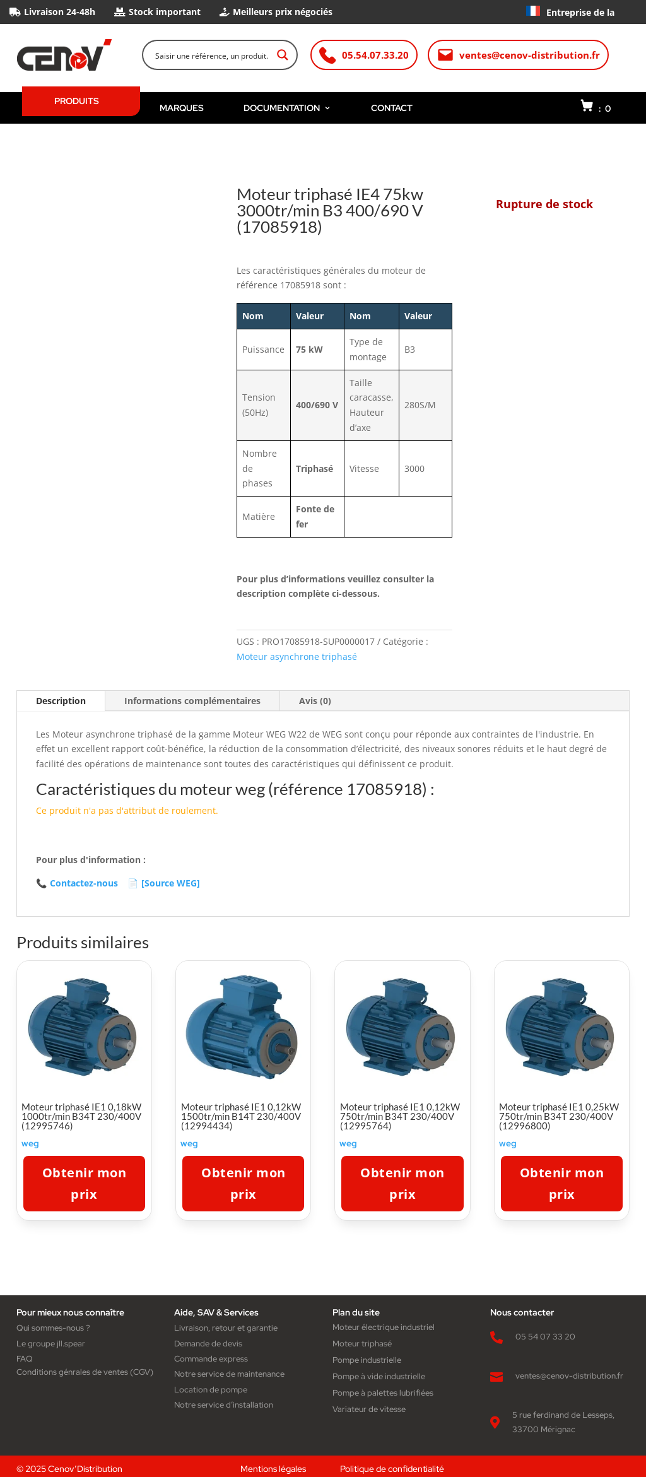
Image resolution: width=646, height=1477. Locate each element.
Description (61, 701)
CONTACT (392, 108)
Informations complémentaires (192, 701)
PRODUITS (76, 101)
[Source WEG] (163, 883)
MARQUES (182, 108)
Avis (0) (315, 701)
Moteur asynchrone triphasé (297, 656)
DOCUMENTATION (287, 108)
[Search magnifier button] (282, 55)
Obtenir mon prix (84, 1183)
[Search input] (211, 54)
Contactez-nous (77, 883)
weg (30, 1143)
